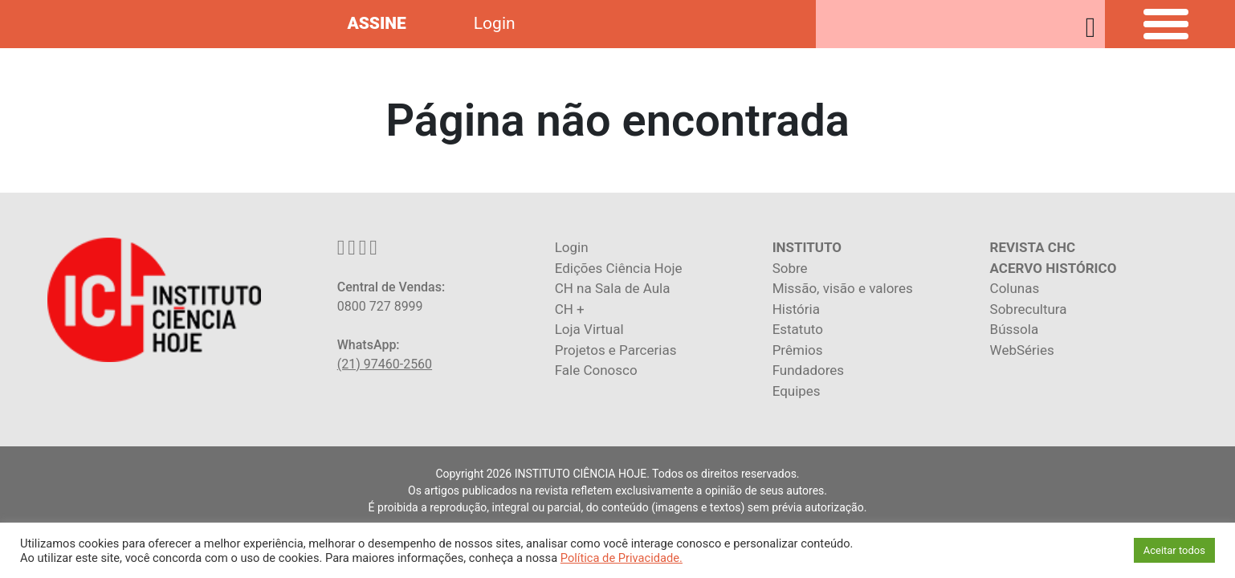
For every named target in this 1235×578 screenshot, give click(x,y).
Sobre (790, 268)
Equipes (796, 391)
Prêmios (797, 350)
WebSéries (1022, 350)
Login (495, 23)
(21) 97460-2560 (384, 364)
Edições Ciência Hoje (619, 268)
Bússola (1014, 329)
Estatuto (797, 329)
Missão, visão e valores (842, 288)
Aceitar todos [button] (1174, 550)
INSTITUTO (807, 247)
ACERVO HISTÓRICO (1053, 268)
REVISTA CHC (1033, 247)
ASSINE (376, 23)
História (796, 309)
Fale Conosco (596, 370)
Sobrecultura (1028, 309)
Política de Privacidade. (621, 558)
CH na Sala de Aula (612, 288)
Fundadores (808, 370)
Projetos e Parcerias (616, 350)
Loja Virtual (589, 329)
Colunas (1015, 288)
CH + (570, 309)
